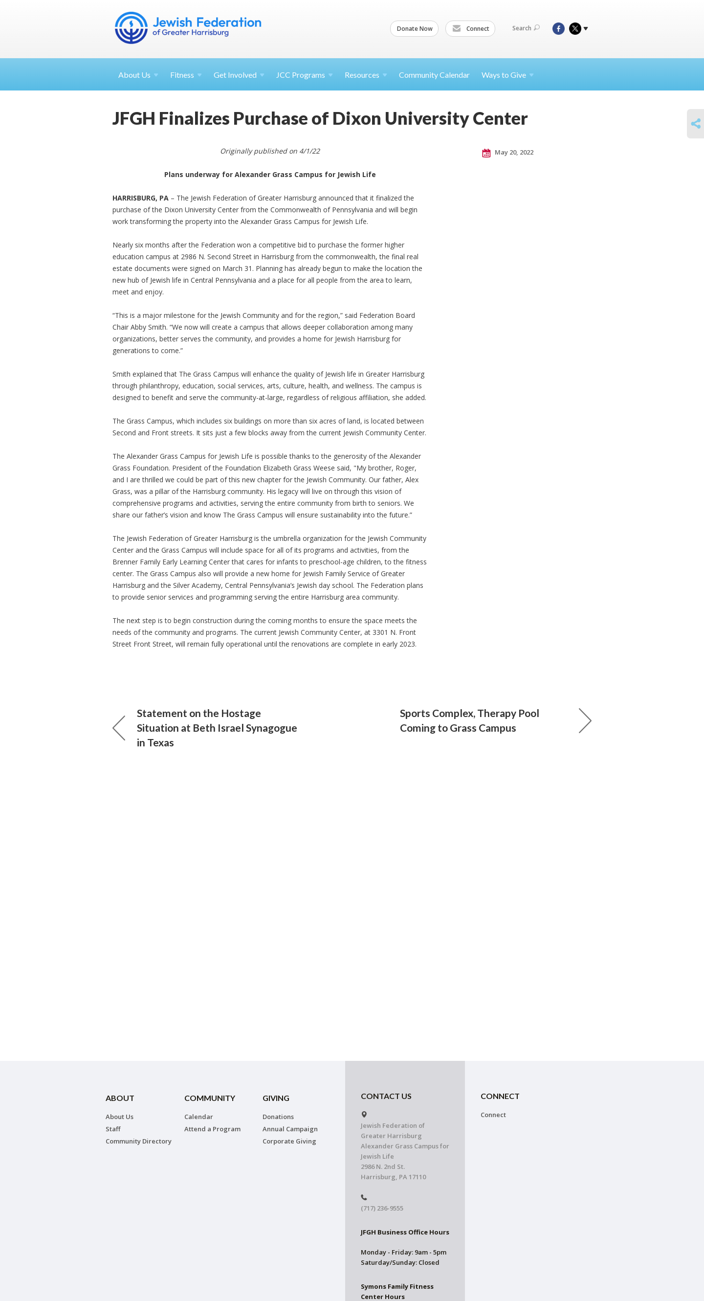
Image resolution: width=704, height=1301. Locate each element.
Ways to (508, 74)
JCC (304, 74)
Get (239, 74)
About (138, 74)
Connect (470, 28)
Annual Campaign (290, 1128)
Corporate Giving (289, 1141)
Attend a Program (212, 1128)
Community (209, 1097)
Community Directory (139, 1141)
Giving (276, 1097)
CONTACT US (386, 1095)
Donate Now (415, 28)
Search (526, 28)
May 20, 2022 (507, 152)
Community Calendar (434, 74)
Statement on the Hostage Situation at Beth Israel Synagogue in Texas (204, 727)
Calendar (198, 1116)
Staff (113, 1128)
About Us (119, 1116)
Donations (278, 1116)
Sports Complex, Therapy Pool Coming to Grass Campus (496, 720)
